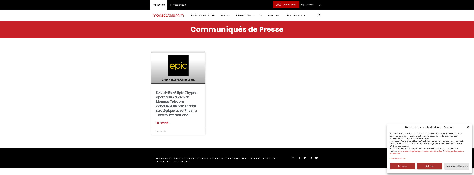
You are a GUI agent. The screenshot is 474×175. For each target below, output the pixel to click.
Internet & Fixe (244, 15)
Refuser (429, 166)
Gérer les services (398, 158)
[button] (467, 127)
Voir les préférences (457, 166)
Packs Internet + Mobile (203, 15)
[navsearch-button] (319, 15)
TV (260, 15)
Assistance (274, 15)
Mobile (225, 15)
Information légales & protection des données (420, 151)
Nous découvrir (296, 15)
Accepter (403, 166)
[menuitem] (320, 4)
